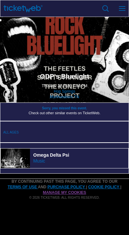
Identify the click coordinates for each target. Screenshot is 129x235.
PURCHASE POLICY (67, 187)
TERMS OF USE (22, 187)
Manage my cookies (64, 192)
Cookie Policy (104, 187)
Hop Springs (64, 91)
